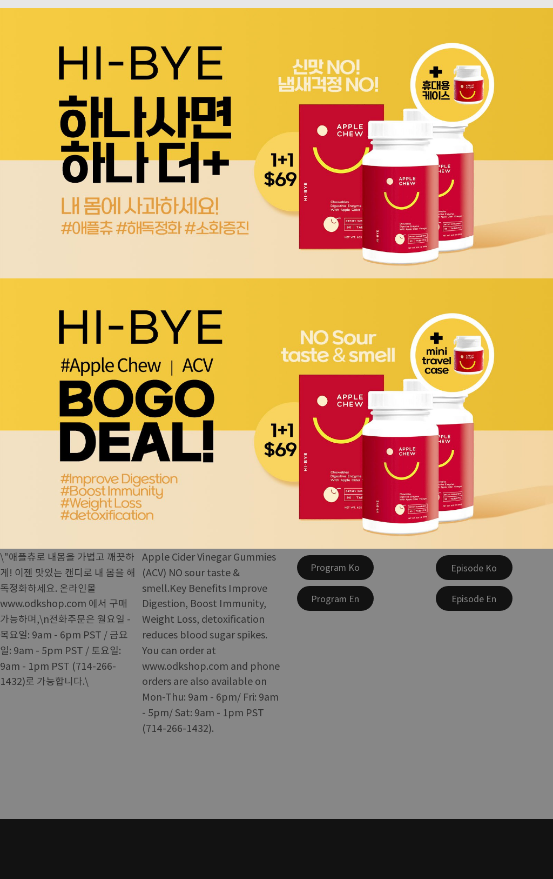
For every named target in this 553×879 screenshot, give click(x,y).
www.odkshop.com (43, 603)
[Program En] (335, 598)
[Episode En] (474, 598)
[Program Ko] (335, 567)
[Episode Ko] (474, 567)
